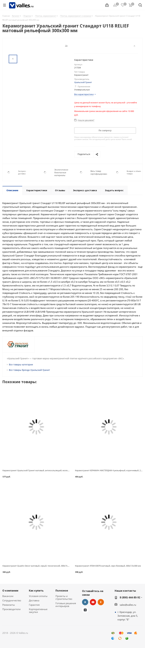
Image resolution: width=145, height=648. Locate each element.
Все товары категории (21, 364)
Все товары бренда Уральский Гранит (29, 369)
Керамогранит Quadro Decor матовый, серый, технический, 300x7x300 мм (38, 565)
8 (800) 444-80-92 (130, 597)
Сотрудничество (11, 600)
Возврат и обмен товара (134, 172)
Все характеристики (84, 94)
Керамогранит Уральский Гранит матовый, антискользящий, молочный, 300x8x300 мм (44, 470)
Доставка (34, 600)
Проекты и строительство (63, 597)
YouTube (93, 602)
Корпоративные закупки (38, 611)
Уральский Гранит (83, 82)
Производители (11, 609)
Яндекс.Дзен (85, 610)
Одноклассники (101, 602)
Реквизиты (8, 604)
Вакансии (7, 596)
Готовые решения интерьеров (65, 605)
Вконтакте (85, 602)
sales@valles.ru (128, 604)
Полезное (61, 590)
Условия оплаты (38, 596)
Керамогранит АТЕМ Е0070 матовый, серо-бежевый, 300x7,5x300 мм (108, 565)
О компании (10, 590)
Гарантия (34, 604)
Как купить (36, 590)
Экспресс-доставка (22, 172)
